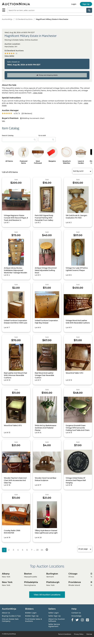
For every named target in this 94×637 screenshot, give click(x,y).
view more (37, 93)
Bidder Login (31, 613)
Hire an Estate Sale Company (10, 620)
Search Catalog (7, 135)
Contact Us (76, 613)
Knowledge (76, 616)
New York (7, 582)
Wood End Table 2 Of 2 (13, 425)
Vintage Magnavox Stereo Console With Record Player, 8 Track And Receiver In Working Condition (16, 218)
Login (73, 4)
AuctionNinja (7, 19)
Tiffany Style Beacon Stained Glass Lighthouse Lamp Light (46, 532)
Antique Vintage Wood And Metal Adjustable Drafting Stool (45, 270)
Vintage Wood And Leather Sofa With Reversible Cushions (78, 321)
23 (37, 550)
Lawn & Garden (81, 162)
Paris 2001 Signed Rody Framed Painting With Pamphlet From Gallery (44, 217)
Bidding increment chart (32, 118)
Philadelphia (31, 582)
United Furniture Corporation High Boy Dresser (46, 321)
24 (42, 550)
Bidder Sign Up (31, 616)
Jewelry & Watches (67, 162)
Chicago (72, 573)
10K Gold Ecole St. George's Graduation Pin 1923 (76, 216)
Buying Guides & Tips (11, 616)
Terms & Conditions (64, 634)
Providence (74, 582)
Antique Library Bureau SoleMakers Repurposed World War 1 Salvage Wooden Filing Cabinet (15, 271)
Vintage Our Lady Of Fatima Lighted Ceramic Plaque (77, 269)
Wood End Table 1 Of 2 (74, 373)
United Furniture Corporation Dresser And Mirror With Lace (15, 321)
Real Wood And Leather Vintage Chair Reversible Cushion (44, 375)
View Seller (9, 56)
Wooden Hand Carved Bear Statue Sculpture (45, 479)
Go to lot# (42, 135)
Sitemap (89, 634)
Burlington (52, 573)
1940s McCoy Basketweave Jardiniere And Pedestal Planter (45, 427)
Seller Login (53, 613)
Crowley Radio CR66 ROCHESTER (12, 532)
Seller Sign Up (54, 616)
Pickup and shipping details (47, 75)
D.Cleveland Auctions (24, 19)
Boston (28, 573)
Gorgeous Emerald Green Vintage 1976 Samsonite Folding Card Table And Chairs (77, 427)
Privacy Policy (78, 634)
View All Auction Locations (47, 594)
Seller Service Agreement (54, 625)
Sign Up (86, 4)
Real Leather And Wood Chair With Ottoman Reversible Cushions (15, 375)
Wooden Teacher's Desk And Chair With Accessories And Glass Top (15, 480)
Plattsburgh (52, 582)
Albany (6, 573)
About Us (6, 613)
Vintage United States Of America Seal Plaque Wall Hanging (76, 480)
